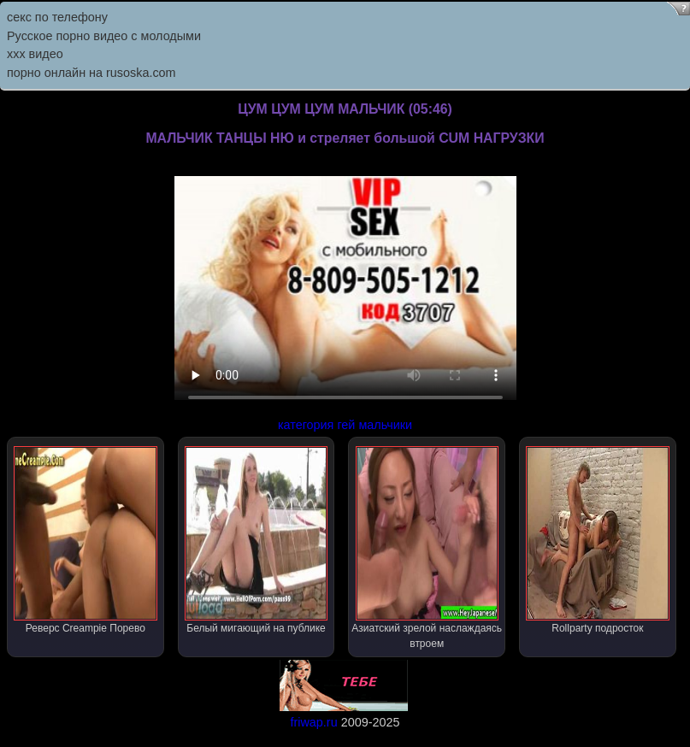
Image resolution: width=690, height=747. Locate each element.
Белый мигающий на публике (256, 540)
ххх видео (35, 54)
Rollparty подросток (597, 540)
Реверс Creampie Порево (85, 540)
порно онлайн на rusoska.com (91, 72)
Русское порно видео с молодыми (104, 36)
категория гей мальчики (345, 425)
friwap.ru (313, 722)
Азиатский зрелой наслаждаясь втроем (426, 548)
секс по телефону (57, 17)
